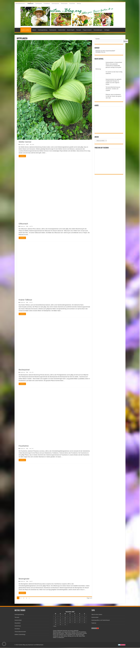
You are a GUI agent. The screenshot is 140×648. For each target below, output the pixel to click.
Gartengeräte (38, 3)
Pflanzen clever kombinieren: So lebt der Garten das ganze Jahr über (113, 96)
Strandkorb (18, 623)
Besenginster (24, 579)
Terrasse (17, 617)
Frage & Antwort (87, 30)
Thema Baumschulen (20, 632)
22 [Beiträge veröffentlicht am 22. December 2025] (55, 622)
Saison (34, 30)
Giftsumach (23, 224)
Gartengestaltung (42, 30)
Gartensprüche (55, 3)
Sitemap (79, 3)
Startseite (18, 30)
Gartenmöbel (61, 30)
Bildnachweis (39, 645)
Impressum (31, 645)
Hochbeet (17, 629)
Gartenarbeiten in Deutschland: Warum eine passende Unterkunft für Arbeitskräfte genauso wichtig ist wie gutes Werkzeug (108, 66)
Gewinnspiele (64, 3)
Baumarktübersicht (20, 3)
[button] (4, 644)
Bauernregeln (70, 30)
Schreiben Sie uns (100, 52)
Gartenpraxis (52, 30)
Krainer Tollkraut (25, 300)
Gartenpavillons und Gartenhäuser (100, 620)
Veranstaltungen (98, 30)
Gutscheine (72, 3)
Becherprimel (24, 370)
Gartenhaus (18, 626)
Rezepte (78, 30)
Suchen (97, 38)
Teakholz (93, 623)
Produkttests (47, 3)
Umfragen (107, 30)
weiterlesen (22, 156)
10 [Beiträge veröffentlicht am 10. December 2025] (65, 618)
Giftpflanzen (30, 3)
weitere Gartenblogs (20, 634)
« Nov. (54, 626)
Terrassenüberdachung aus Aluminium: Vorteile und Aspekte (113, 88)
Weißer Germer (25, 142)
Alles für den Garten (96, 614)
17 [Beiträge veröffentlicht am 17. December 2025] (65, 620)
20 (28, 144)
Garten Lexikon (25, 30)
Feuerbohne (24, 446)
